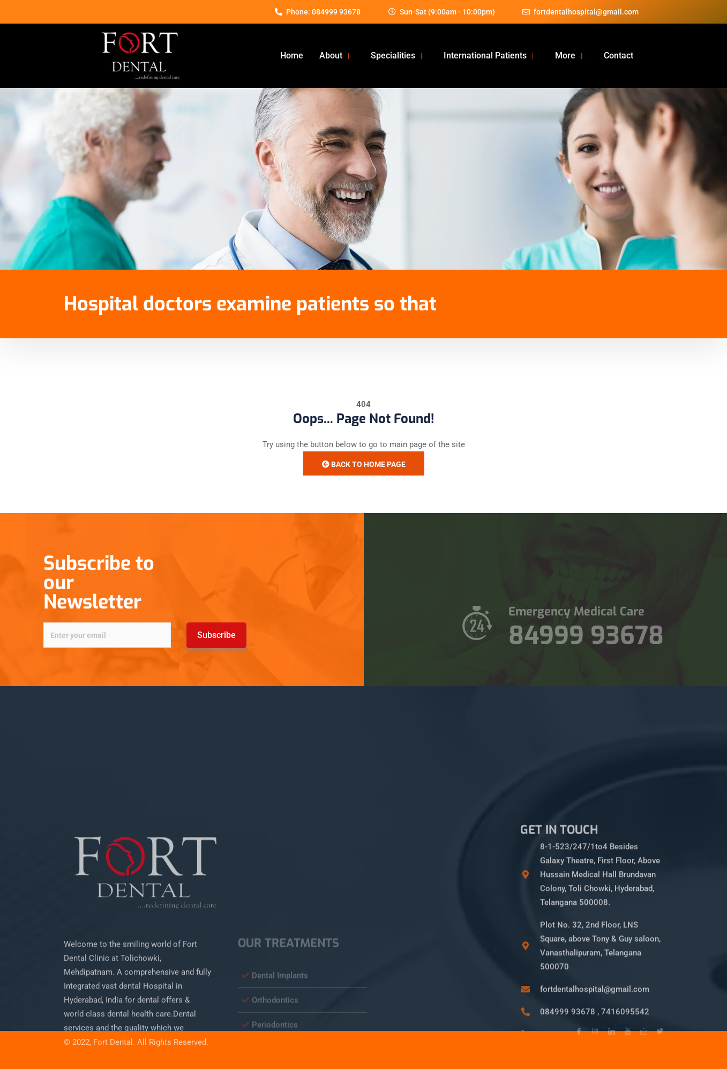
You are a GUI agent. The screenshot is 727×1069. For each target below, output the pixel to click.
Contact (618, 55)
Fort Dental (113, 1032)
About (335, 55)
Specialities (397, 55)
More (569, 55)
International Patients (490, 55)
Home (291, 55)
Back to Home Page (364, 464)
